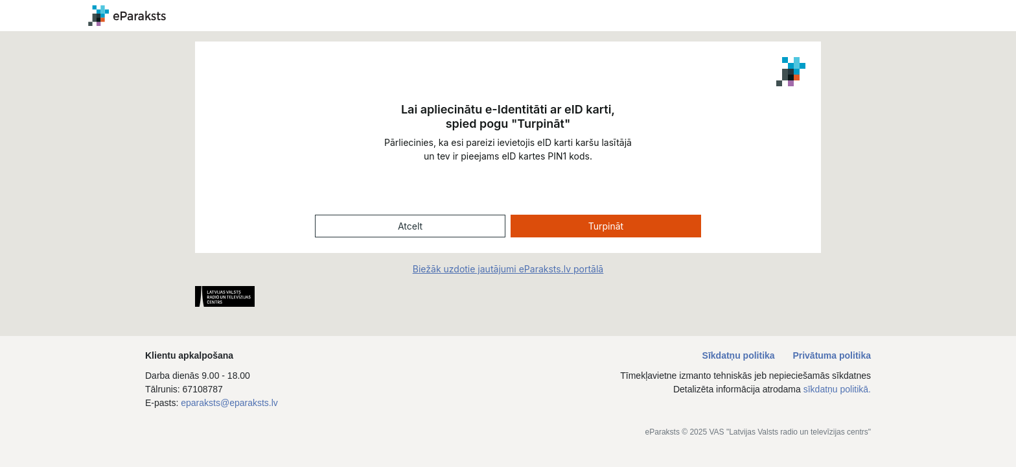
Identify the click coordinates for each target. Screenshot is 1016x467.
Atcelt (410, 226)
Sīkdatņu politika (740, 355)
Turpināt (605, 226)
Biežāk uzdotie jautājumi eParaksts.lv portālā (508, 268)
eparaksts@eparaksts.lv (229, 403)
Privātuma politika (831, 355)
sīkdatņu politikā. (837, 389)
